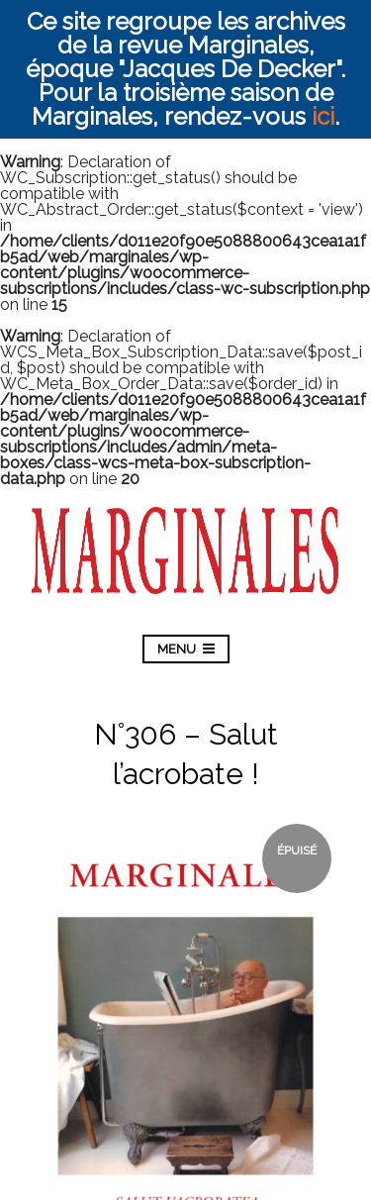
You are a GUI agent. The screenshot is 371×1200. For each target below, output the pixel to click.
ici (323, 116)
